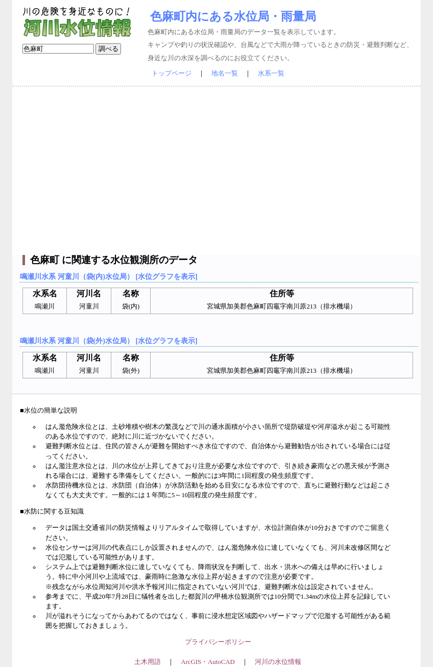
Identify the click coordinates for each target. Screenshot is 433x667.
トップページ (171, 73)
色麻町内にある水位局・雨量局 (233, 16)
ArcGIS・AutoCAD (207, 661)
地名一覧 (224, 73)
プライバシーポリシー (218, 642)
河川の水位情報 (278, 661)
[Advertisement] (216, 170)
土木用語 (147, 661)
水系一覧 (271, 73)
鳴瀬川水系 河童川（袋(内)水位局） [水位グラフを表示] (109, 276)
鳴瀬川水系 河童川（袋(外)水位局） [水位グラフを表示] (109, 341)
